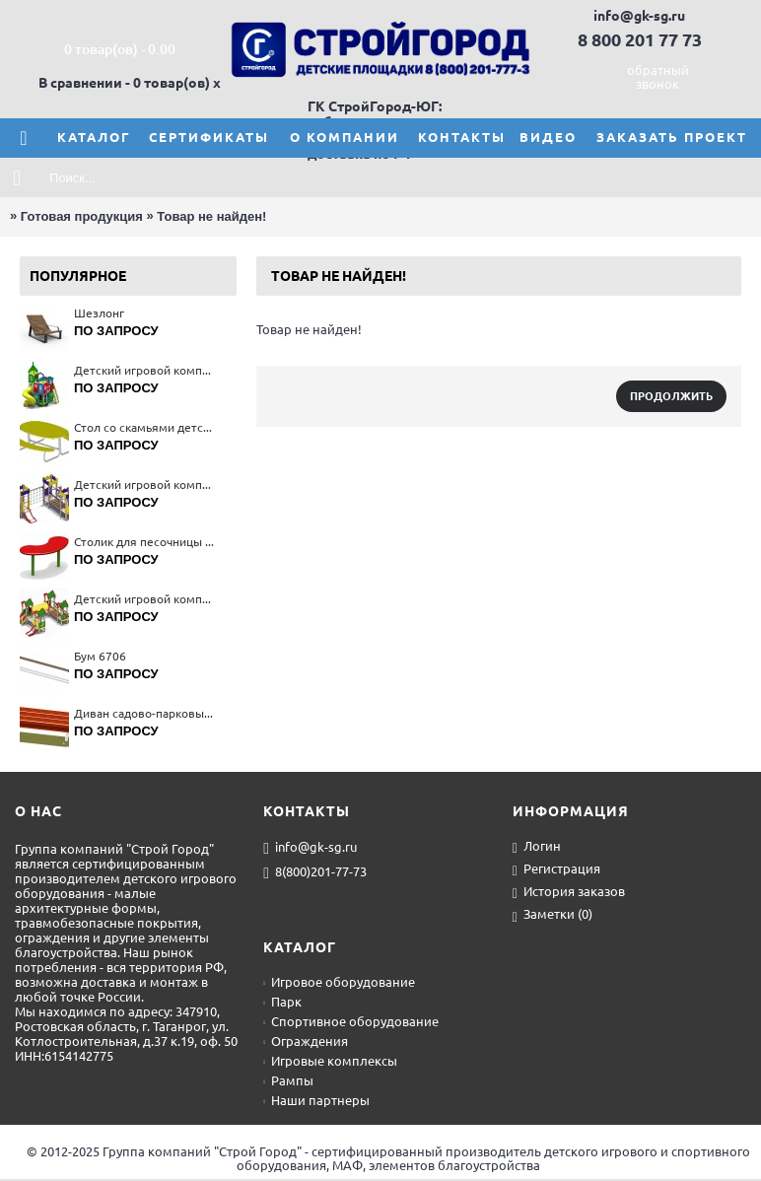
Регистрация (556, 870)
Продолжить (671, 396)
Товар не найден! (211, 216)
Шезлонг (99, 313)
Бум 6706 (100, 656)
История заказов (569, 892)
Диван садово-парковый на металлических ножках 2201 (145, 713)
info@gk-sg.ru (310, 848)
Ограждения (305, 1041)
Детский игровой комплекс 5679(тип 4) (145, 370)
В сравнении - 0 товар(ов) (124, 83)
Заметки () (552, 915)
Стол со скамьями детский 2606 (145, 427)
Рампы (288, 1080)
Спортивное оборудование (351, 1021)
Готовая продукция (82, 216)
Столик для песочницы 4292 (145, 541)
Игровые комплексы (330, 1061)
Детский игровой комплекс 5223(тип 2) (145, 598)
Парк (282, 1001)
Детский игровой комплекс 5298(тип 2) (145, 484)
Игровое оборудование (339, 982)
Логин (537, 847)
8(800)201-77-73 (315, 872)
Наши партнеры (316, 1100)
